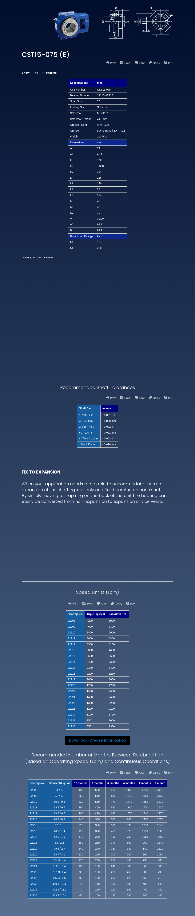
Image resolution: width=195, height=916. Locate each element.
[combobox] (37, 73)
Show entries (39, 73)
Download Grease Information (97, 740)
